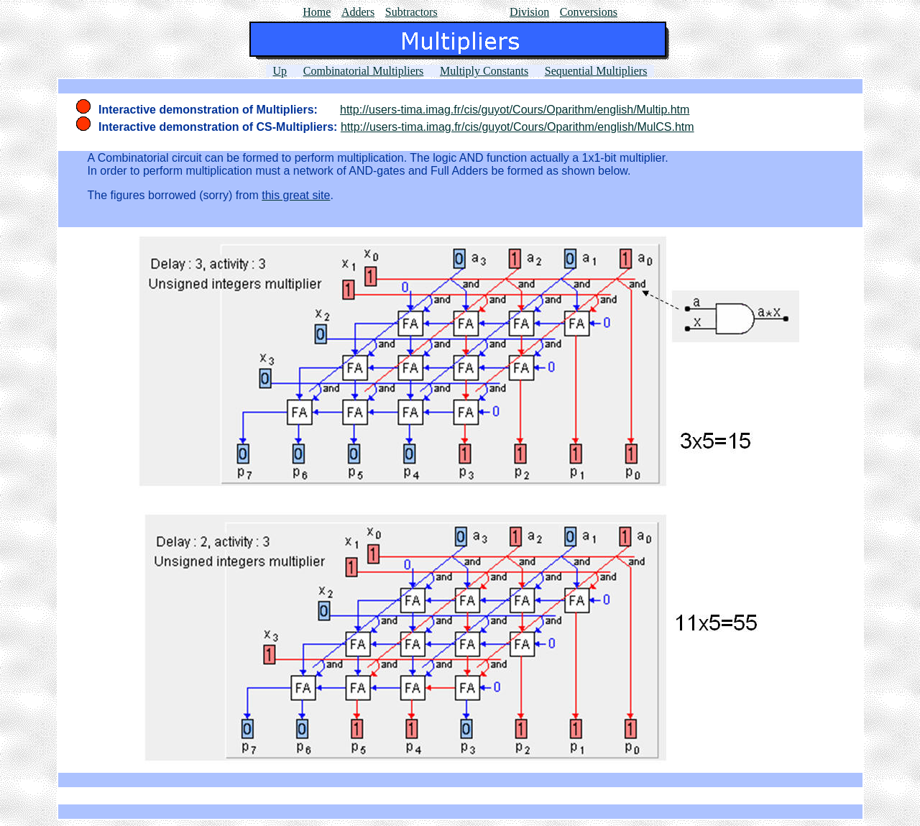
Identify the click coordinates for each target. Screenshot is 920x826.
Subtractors (411, 12)
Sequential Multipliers (596, 71)
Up (280, 71)
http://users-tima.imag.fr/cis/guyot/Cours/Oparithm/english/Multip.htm (514, 110)
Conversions (588, 12)
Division (529, 12)
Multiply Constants (484, 71)
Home (317, 12)
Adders (357, 12)
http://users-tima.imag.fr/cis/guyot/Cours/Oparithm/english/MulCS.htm (517, 127)
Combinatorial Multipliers (363, 71)
